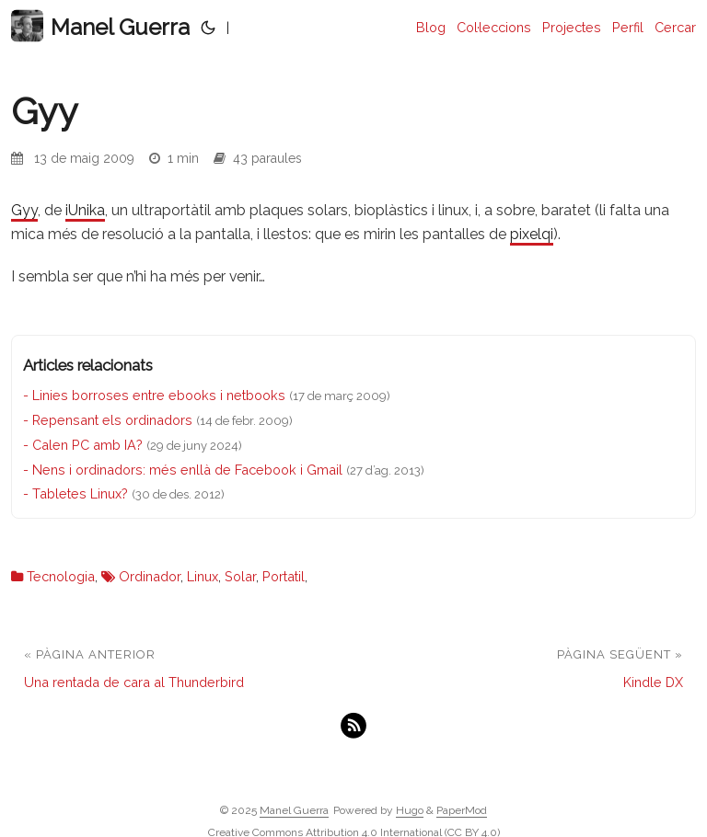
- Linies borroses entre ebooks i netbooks (154, 395)
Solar (240, 576)
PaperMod (461, 810)
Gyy (24, 210)
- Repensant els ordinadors (107, 420)
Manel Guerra (100, 26)
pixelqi (531, 234)
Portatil (283, 576)
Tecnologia (61, 576)
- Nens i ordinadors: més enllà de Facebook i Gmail (182, 469)
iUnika (85, 210)
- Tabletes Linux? (75, 493)
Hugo (409, 810)
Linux (202, 576)
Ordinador (149, 576)
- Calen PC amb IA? (83, 445)
